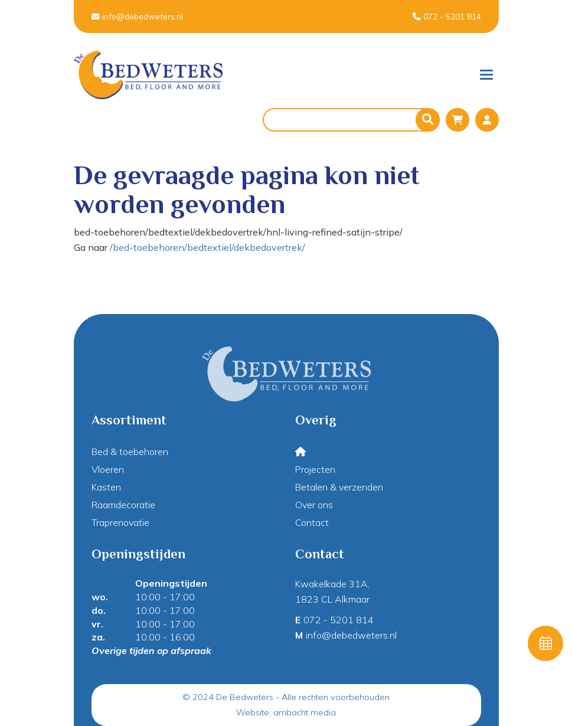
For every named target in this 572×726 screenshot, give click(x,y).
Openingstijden (171, 583)
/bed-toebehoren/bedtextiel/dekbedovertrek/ (207, 247)
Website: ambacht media (286, 712)
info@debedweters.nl (137, 16)
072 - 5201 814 (447, 16)
